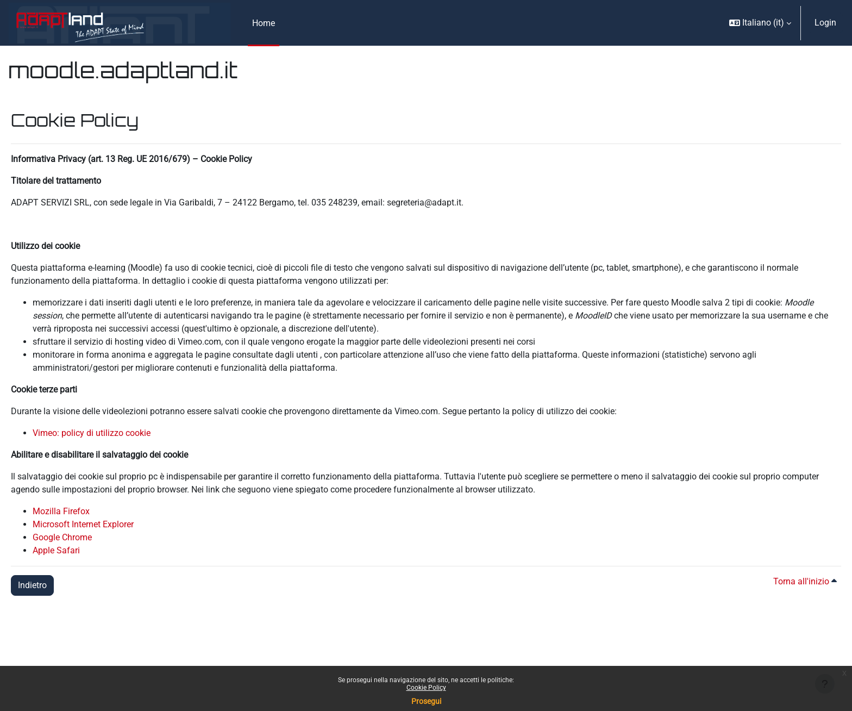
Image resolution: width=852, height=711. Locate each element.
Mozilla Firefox (61, 511)
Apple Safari (56, 550)
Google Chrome (62, 537)
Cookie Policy (426, 687)
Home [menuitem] (263, 23)
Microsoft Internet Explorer (83, 524)
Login (825, 22)
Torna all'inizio (805, 581)
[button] (760, 23)
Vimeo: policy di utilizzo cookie (92, 433)
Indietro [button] (32, 585)
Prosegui (426, 701)
